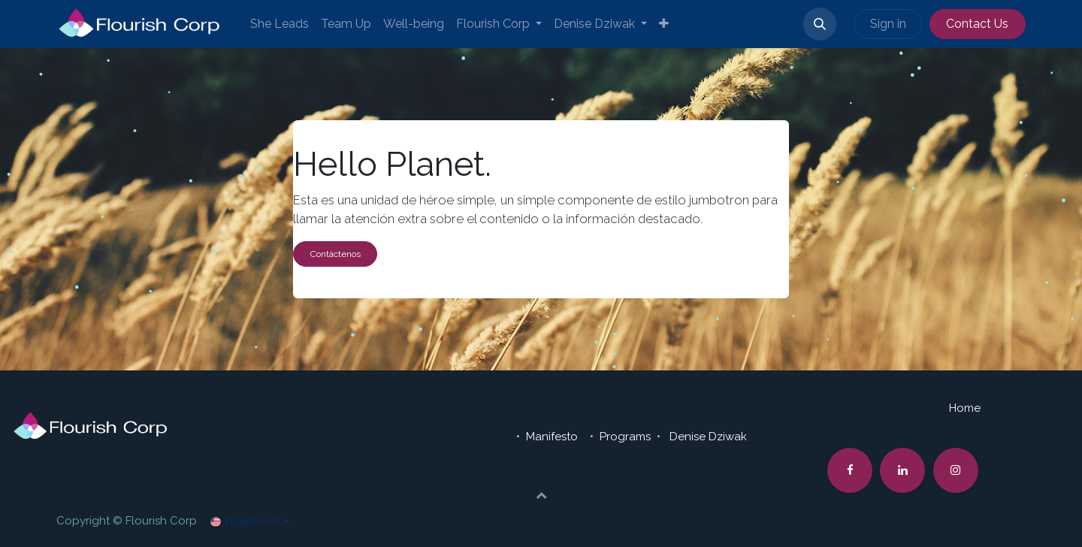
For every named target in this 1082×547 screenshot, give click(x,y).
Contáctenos (335, 254)
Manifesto (553, 436)
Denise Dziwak (708, 436)
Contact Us (977, 24)
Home (965, 408)
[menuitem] (279, 24)
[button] (819, 24)
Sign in (888, 24)
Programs (625, 436)
